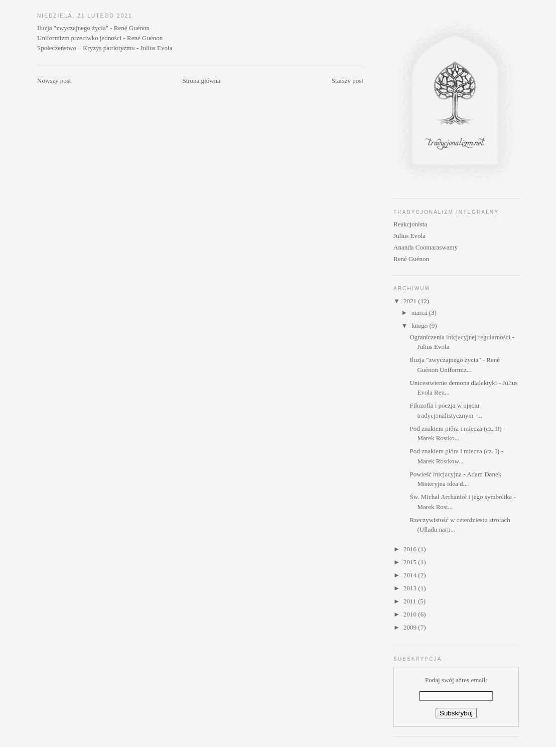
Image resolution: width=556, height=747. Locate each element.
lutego (420, 325)
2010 (410, 614)
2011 (410, 601)
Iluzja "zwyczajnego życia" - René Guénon (93, 28)
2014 (410, 575)
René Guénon (411, 259)
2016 (410, 549)
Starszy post (347, 80)
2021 (410, 301)
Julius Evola (409, 235)
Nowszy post (54, 80)
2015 (410, 562)
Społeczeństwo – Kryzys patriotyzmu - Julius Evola (104, 48)
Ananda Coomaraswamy (425, 247)
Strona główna (201, 80)
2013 (410, 588)
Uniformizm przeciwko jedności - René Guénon (100, 38)
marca (420, 312)
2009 (410, 627)
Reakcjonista (410, 224)
